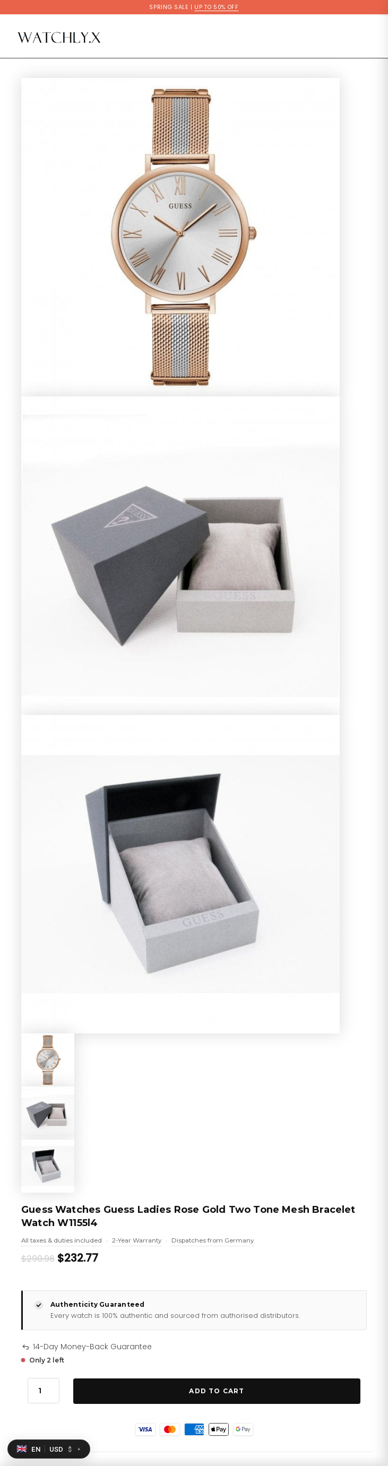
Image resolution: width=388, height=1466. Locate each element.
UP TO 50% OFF (216, 7)
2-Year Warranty (136, 1241)
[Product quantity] (43, 1390)
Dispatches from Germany (212, 1241)
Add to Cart (216, 1391)
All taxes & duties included (61, 1241)
